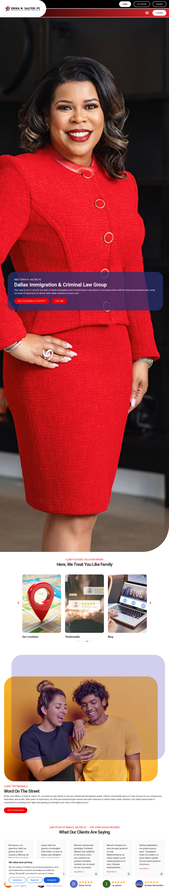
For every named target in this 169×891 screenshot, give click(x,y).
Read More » (79, 872)
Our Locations (30, 636)
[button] (147, 13)
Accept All (51, 880)
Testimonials (72, 636)
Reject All (35, 880)
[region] (34, 872)
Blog (110, 636)
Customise (17, 880)
